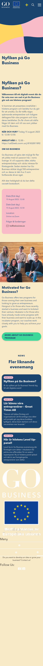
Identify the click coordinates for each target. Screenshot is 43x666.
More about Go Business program (19, 337)
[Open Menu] (39, 5)
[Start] (6, 5)
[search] (33, 4)
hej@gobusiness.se (23, 225)
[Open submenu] (19, 545)
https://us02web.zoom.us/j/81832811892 (21, 143)
